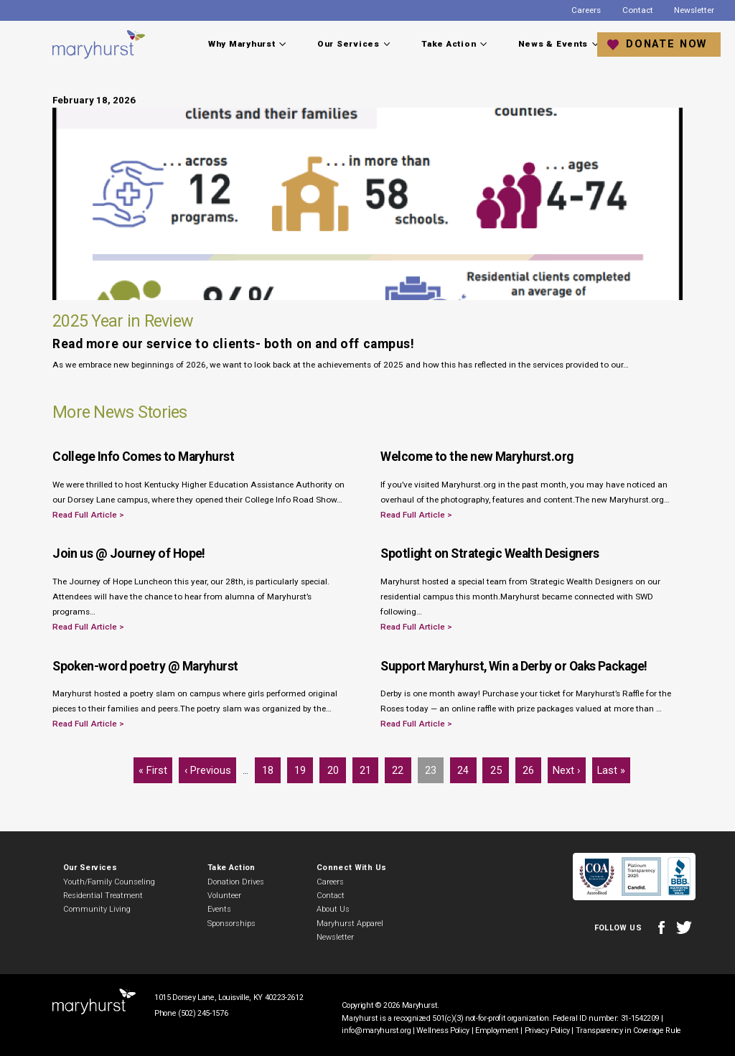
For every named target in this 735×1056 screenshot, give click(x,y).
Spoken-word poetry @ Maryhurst (145, 666)
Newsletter (694, 10)
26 (531, 767)
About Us (333, 909)
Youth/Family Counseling (109, 882)
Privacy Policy (547, 1030)
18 (271, 767)
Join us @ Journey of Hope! (128, 553)
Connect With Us (351, 867)
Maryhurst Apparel (350, 923)
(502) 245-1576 (203, 1013)
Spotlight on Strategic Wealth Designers (489, 553)
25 (499, 767)
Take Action (448, 44)
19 (303, 767)
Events (219, 909)
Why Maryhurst (242, 44)
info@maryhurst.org (376, 1030)
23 (434, 767)
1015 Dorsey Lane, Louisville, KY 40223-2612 (228, 997)
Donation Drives (235, 882)
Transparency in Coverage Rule (628, 1030)
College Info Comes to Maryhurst (143, 456)
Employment (497, 1030)
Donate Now (666, 43)
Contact (637, 10)
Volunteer (224, 895)
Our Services (348, 44)
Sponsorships (231, 923)
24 (466, 767)
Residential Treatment (103, 895)
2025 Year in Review (122, 321)
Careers (586, 10)
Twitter (683, 927)
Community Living (97, 909)
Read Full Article (85, 515)
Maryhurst (99, 44)
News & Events (553, 44)
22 (401, 767)
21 (368, 767)
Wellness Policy (442, 1030)
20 (336, 767)
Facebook (660, 927)
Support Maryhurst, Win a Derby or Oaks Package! (513, 666)
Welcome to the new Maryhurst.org (476, 456)
